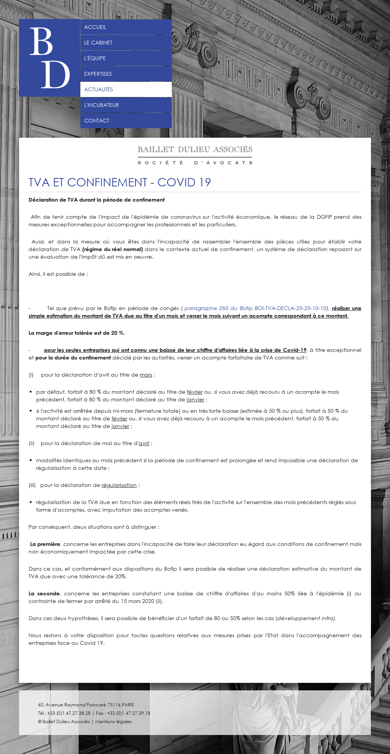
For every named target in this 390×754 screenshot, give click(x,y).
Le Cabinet (98, 42)
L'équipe (95, 58)
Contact (96, 120)
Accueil (95, 27)
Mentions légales (113, 721)
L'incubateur (101, 105)
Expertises (98, 74)
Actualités (98, 89)
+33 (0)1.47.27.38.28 (69, 712)
